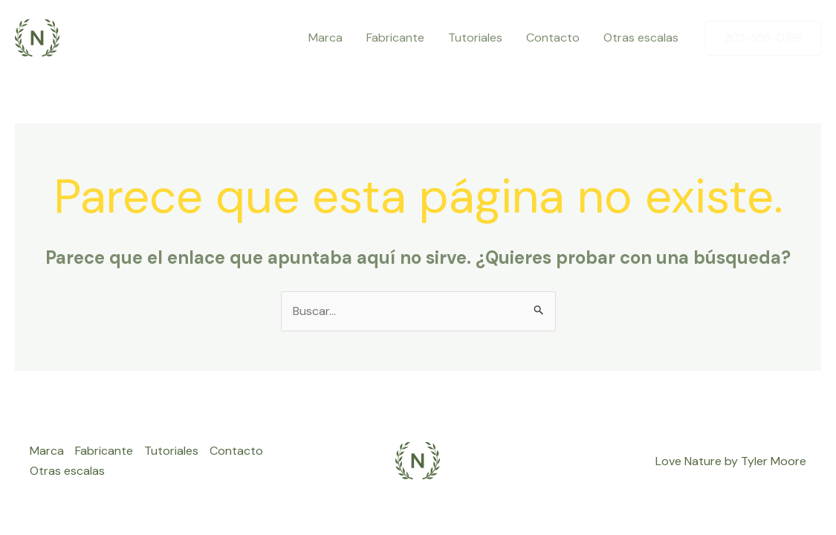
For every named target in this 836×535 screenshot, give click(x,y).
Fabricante (395, 37)
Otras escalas (640, 37)
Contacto (553, 37)
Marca (325, 37)
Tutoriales (475, 37)
